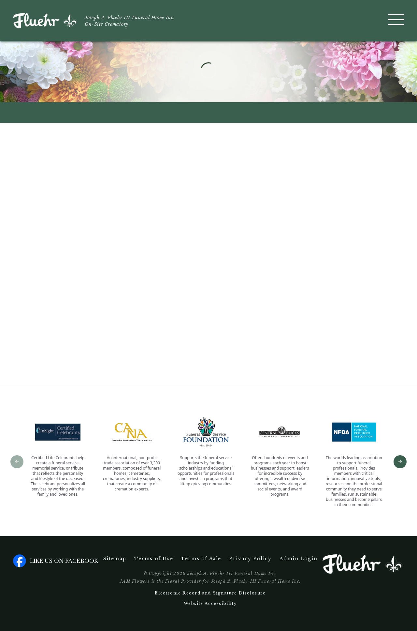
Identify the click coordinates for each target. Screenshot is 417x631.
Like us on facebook (55, 560)
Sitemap (114, 559)
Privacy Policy (250, 559)
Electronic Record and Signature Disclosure (210, 593)
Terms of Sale (201, 559)
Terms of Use (153, 559)
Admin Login (299, 559)
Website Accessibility (210, 603)
